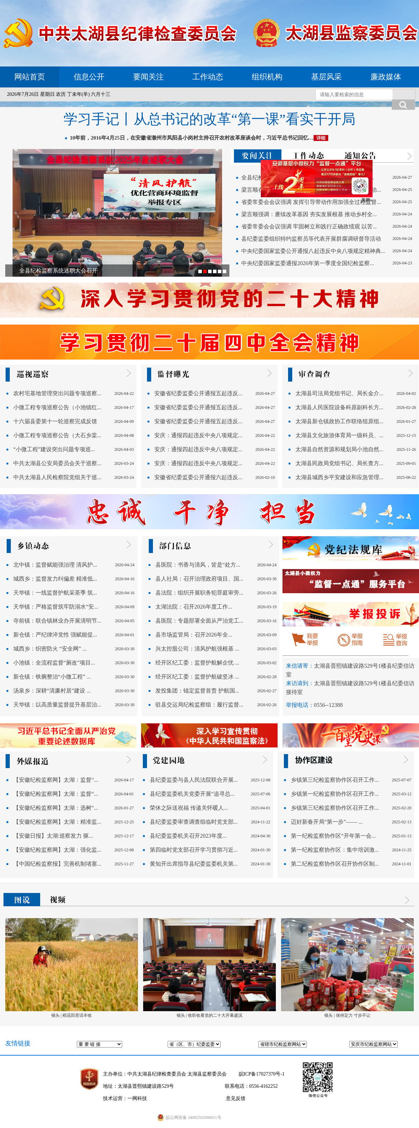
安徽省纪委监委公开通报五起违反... (198, 393)
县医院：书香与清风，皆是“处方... (197, 565)
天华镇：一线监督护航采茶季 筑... (55, 593)
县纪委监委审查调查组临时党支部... (194, 822)
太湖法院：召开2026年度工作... (193, 607)
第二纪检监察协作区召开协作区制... (335, 864)
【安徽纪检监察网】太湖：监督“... (55, 780)
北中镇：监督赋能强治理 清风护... (55, 565)
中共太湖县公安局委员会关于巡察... (57, 463)
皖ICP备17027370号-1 (262, 1074)
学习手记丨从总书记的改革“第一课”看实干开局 (209, 119)
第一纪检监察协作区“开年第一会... (333, 836)
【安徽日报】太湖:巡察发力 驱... (53, 836)
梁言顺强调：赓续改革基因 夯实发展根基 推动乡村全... (309, 214)
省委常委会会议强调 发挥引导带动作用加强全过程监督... (311, 202)
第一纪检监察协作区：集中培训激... (335, 850)
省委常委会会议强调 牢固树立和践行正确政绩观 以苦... (309, 226)
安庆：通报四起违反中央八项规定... (198, 435)
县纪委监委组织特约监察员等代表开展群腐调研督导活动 (311, 239)
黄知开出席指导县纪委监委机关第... (194, 864)
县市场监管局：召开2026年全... (193, 635)
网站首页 (29, 76)
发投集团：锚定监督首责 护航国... (197, 691)
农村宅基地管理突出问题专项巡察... (57, 393)
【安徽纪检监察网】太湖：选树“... (55, 808)
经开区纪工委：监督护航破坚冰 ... (197, 677)
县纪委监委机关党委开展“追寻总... (192, 794)
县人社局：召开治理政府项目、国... (199, 579)
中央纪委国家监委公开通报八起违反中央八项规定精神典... (313, 251)
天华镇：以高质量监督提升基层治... (57, 705)
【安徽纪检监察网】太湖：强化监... (57, 850)
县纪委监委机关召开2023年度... (188, 836)
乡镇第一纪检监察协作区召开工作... (335, 794)
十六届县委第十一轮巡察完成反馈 (55, 421)
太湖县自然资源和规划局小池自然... (339, 449)
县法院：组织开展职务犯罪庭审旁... (199, 593)
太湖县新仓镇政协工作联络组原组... (339, 421)
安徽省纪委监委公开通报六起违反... (198, 477)
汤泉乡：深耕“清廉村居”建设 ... (52, 691)
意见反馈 (235, 1098)
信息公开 (89, 76)
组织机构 (267, 76)
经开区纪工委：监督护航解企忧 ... (197, 663)
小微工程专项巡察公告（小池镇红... (57, 407)
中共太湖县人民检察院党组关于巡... (57, 477)
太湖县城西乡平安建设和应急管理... (339, 477)
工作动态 (207, 76)
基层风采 (326, 76)
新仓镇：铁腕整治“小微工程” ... (52, 677)
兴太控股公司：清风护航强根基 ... (197, 649)
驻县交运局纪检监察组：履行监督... (199, 705)
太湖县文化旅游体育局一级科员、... (339, 435)
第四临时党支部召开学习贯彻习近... (194, 850)
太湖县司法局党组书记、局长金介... (339, 393)
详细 (320, 138)
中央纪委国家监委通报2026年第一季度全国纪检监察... (307, 263)
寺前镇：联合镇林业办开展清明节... (57, 621)
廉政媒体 (385, 76)
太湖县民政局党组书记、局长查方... (339, 463)
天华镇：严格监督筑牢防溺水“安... (55, 607)
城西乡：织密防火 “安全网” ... (50, 649)
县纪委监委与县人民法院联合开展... (194, 780)
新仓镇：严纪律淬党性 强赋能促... (55, 635)
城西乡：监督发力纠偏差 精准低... (55, 579)
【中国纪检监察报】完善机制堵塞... (57, 864)
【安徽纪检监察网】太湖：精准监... (57, 822)
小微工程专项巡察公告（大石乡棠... (57, 435)
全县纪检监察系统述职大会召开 (58, 271)
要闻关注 (148, 76)
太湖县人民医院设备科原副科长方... (339, 407)
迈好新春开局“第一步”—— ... (327, 822)
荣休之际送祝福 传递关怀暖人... (189, 808)
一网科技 (137, 1098)
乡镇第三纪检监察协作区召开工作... (335, 780)
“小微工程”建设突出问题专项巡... (54, 449)
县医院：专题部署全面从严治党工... (199, 621)
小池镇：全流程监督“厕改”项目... (54, 663)
